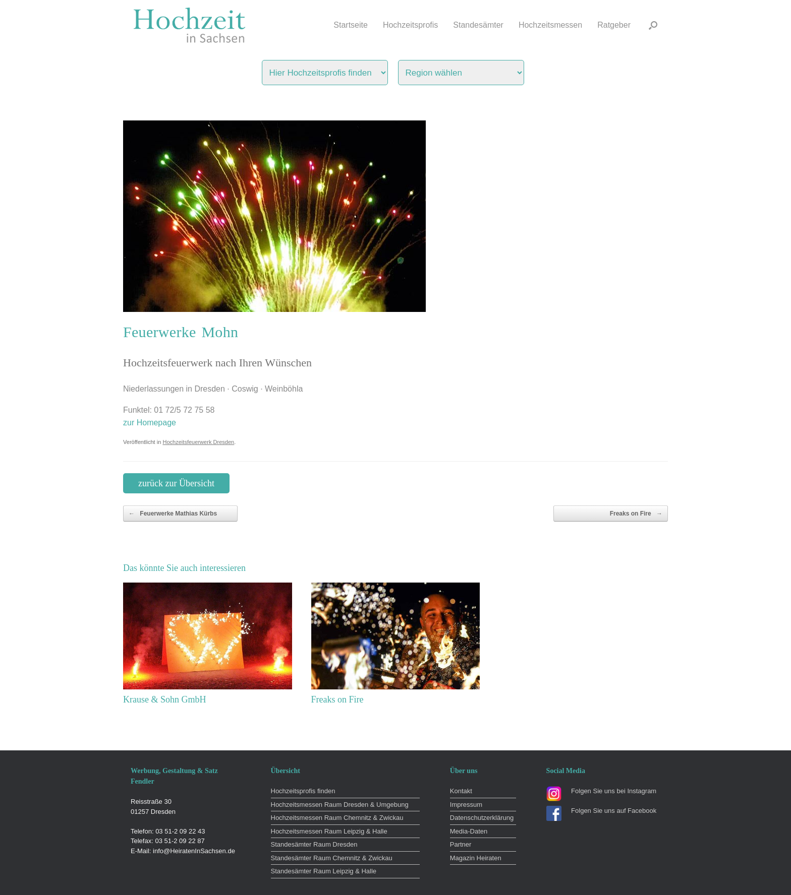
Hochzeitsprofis (410, 25)
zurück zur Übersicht (176, 483)
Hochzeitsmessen (550, 25)
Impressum (466, 804)
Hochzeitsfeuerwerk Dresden (198, 442)
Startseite (350, 25)
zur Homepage (149, 422)
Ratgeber (614, 25)
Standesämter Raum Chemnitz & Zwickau (331, 858)
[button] (653, 25)
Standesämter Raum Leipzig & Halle (324, 871)
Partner (461, 844)
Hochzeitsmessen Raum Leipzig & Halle (329, 831)
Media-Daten (468, 831)
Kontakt (461, 791)
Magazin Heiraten (475, 858)
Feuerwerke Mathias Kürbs (173, 513)
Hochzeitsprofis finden (303, 791)
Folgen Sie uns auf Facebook (613, 810)
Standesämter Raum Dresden (314, 844)
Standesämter (478, 25)
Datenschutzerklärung (482, 817)
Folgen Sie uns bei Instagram (613, 791)
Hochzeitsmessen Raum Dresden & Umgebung (340, 804)
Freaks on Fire (636, 513)
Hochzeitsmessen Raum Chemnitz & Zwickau (337, 817)
